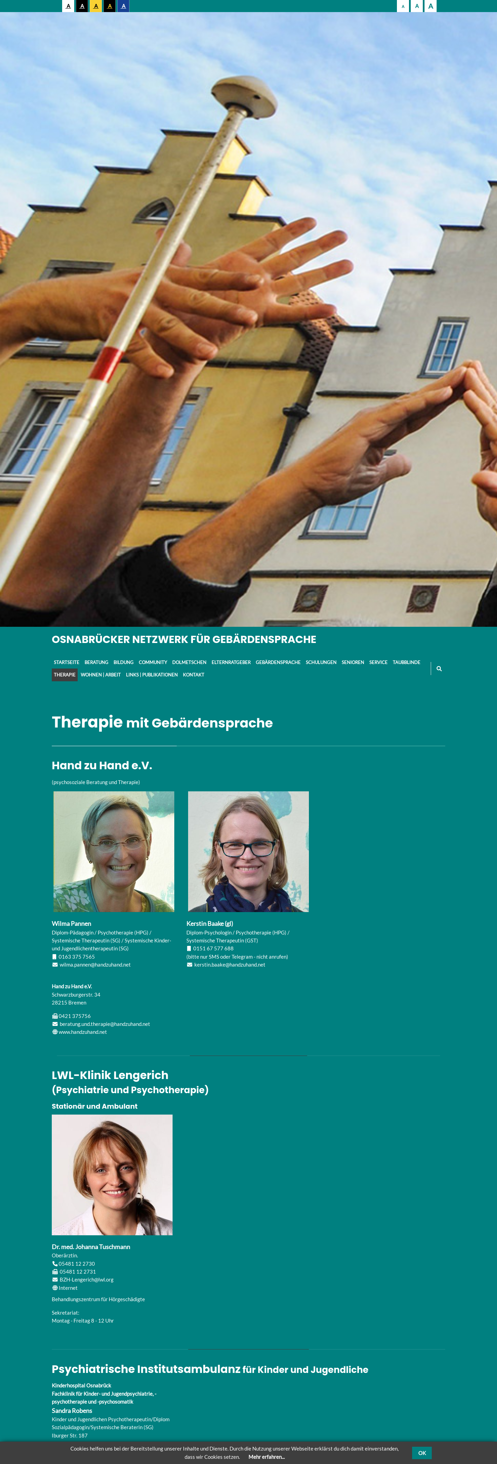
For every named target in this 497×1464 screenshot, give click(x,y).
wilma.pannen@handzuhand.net (95, 964)
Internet (68, 1288)
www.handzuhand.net (83, 1032)
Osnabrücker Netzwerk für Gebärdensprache (184, 639)
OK (422, 1453)
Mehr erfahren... (266, 1457)
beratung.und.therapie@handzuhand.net (105, 1024)
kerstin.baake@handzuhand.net (229, 964)
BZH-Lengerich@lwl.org (87, 1279)
